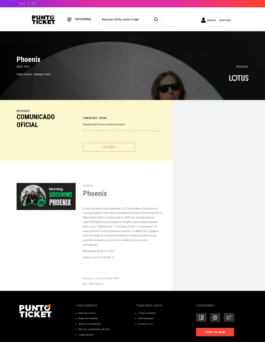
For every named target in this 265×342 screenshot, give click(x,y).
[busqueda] (156, 19)
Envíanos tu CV (145, 324)
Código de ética (85, 334)
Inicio (22, 3)
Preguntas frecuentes (88, 318)
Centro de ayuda (215, 332)
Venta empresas (145, 318)
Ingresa (208, 20)
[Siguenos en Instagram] (215, 317)
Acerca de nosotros (87, 313)
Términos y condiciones (89, 324)
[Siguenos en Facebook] (201, 317)
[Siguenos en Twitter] (229, 317)
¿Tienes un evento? (147, 313)
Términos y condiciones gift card (93, 329)
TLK (33, 3)
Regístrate (225, 20)
